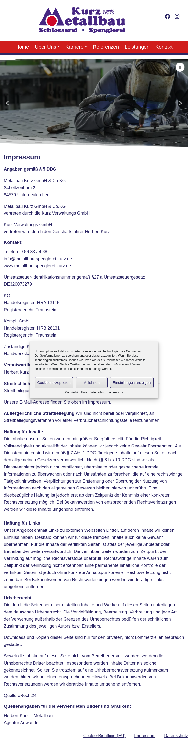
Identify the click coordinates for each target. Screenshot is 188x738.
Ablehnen (91, 382)
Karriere (75, 47)
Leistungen (137, 47)
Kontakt (164, 47)
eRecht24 (27, 695)
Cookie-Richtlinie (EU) (104, 735)
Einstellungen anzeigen (132, 382)
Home (22, 47)
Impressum (115, 392)
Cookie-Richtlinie (76, 392)
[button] (180, 67)
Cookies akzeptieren (54, 382)
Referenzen (106, 47)
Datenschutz (98, 392)
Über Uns (45, 47)
